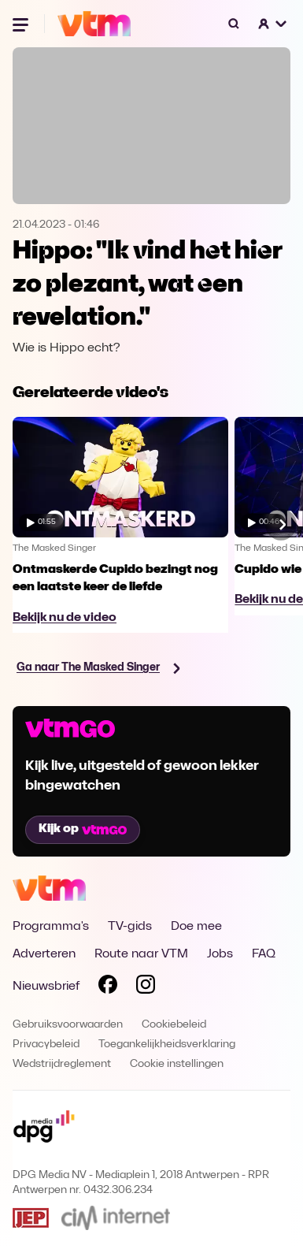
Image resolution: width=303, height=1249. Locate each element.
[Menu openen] (22, 23)
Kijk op (83, 829)
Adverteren (44, 954)
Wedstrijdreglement (62, 1064)
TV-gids (130, 926)
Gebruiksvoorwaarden (68, 1025)
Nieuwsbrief (46, 986)
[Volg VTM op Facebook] (107, 987)
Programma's (51, 926)
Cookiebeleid (174, 1025)
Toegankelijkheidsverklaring (166, 1044)
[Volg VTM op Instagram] (145, 987)
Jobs (220, 954)
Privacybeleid (46, 1044)
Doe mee (196, 926)
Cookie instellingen (177, 1064)
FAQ (263, 954)
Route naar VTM (141, 954)
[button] (273, 23)
